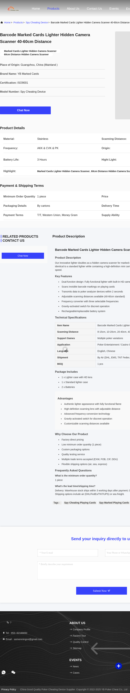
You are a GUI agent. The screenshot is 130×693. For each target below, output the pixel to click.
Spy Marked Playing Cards (114, 502)
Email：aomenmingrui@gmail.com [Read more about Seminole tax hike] (22, 639)
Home (36, 8)
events (114, 8)
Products (53, 8)
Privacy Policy (8, 689)
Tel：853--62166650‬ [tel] (14, 633)
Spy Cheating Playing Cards (80, 502)
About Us (73, 8)
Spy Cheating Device (37, 22)
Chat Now (25, 110)
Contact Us (94, 8)
